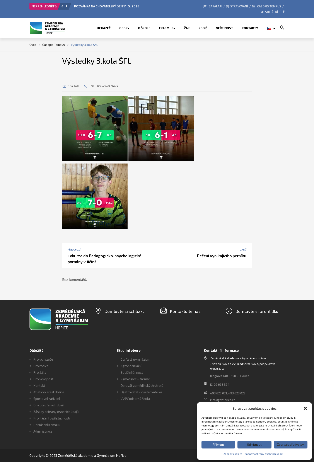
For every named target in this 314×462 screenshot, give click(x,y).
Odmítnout (254, 444)
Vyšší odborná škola (135, 399)
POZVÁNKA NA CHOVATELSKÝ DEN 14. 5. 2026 (106, 6)
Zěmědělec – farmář (135, 379)
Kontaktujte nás (185, 311)
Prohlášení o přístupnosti (51, 418)
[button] (305, 408)
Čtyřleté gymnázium (135, 359)
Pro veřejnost (43, 379)
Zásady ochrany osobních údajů (264, 453)
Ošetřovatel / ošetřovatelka (141, 392)
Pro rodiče (40, 366)
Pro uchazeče (43, 359)
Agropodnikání (131, 366)
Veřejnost (224, 28)
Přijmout (218, 444)
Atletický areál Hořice (48, 392)
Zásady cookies (233, 453)
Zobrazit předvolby (290, 444)
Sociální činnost (132, 372)
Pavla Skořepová (107, 86)
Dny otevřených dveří (48, 405)
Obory (124, 28)
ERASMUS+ (167, 28)
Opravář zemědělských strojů (142, 385)
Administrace (42, 431)
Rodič (202, 28)
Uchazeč (104, 28)
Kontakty (250, 28)
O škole (144, 28)
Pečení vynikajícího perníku (221, 255)
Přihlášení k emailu (46, 425)
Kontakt (39, 385)
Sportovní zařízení (46, 399)
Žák (187, 28)
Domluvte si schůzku (124, 311)
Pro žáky (39, 372)
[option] (123, 7)
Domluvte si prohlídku (256, 311)
